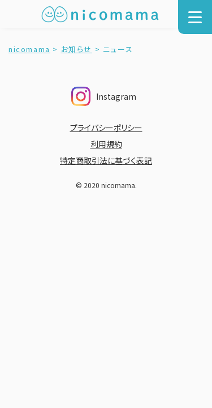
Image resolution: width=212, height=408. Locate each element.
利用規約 (106, 144)
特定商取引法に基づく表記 (106, 160)
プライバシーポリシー (106, 127)
